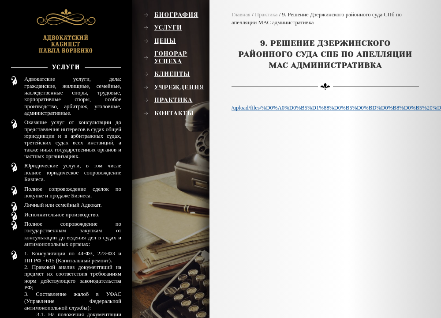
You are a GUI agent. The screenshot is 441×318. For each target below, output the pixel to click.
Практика (173, 99)
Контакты (174, 113)
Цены (165, 40)
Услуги (168, 27)
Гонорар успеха (170, 57)
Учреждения (179, 87)
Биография (176, 14)
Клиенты (172, 73)
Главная (241, 14)
